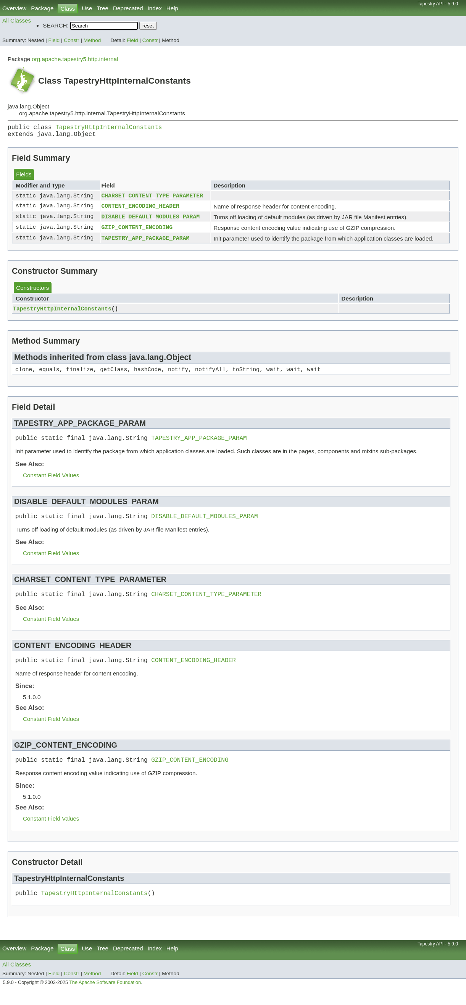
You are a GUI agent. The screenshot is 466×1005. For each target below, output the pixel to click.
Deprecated (128, 8)
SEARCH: (56, 25)
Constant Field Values (51, 481)
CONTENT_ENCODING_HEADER (140, 209)
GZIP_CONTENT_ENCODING (137, 231)
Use (87, 8)
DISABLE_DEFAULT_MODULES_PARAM (150, 220)
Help (172, 8)
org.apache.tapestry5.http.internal (75, 59)
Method (92, 40)
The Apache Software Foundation (105, 996)
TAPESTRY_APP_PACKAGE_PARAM (145, 242)
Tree (102, 8)
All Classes (16, 20)
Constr (71, 40)
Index (155, 8)
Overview (14, 8)
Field (54, 40)
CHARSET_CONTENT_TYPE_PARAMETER (152, 199)
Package (42, 8)
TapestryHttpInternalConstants (108, 128)
